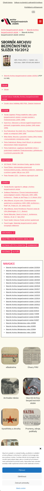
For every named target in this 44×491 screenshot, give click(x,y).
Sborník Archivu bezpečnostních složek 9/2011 (22, 309)
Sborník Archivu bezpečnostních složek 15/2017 (23, 290)
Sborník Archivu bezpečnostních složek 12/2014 (23, 299)
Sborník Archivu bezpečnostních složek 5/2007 (22, 321)
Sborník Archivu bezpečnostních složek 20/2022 (23, 275)
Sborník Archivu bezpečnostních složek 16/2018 (23, 287)
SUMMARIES (32, 246)
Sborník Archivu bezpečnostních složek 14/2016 (23, 293)
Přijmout (22, 470)
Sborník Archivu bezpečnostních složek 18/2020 (23, 281)
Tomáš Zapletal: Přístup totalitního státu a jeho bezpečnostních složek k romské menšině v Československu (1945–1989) (20, 118)
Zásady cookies (20, 488)
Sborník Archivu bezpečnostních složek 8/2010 (22, 312)
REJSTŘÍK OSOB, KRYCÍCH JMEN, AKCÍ (17, 240)
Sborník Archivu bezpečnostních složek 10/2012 (21, 77)
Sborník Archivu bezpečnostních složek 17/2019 (23, 284)
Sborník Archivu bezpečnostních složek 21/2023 (23, 271)
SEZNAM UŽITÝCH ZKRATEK (13, 246)
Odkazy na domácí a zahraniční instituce (28, 2)
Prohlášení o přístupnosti (33, 7)
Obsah (6, 90)
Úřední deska (7, 2)
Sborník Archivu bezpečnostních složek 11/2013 (23, 302)
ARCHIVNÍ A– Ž (8, 233)
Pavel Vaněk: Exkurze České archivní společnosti (21, 221)
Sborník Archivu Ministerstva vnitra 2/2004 (21, 330)
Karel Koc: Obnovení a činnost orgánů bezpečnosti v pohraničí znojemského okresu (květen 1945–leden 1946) (22, 126)
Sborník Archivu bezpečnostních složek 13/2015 (23, 296)
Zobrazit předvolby (22, 482)
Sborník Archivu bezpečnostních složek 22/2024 (23, 268)
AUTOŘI (15, 252)
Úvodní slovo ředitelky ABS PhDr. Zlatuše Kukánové (22, 104)
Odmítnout (22, 476)
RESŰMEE (6, 252)
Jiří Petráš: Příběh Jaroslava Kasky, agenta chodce (22, 165)
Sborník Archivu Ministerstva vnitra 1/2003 (21, 333)
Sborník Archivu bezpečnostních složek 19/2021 (23, 278)
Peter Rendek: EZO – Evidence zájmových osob (21, 176)
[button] (40, 448)
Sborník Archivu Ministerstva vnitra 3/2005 (21, 327)
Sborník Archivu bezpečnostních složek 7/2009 (22, 315)
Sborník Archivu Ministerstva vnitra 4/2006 (21, 324)
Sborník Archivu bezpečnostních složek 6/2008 (22, 318)
